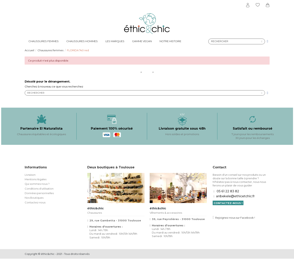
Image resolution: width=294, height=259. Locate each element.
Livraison (30, 174)
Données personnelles (39, 193)
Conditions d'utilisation (39, 188)
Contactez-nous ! (228, 203)
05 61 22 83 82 (228, 192)
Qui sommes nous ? (37, 184)
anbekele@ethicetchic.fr (235, 196)
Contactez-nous (35, 202)
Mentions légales (35, 179)
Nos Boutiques (34, 198)
